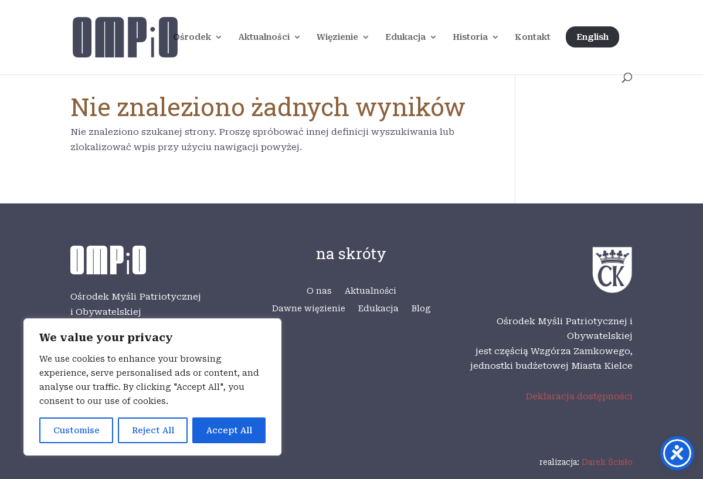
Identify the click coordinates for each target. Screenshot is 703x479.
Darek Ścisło (607, 462)
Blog (421, 308)
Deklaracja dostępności (579, 396)
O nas (319, 291)
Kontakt (533, 37)
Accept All (229, 430)
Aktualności (264, 37)
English (592, 37)
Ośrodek (192, 37)
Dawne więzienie (308, 308)
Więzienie (337, 37)
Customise (76, 430)
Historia (470, 37)
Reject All (153, 430)
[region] (152, 387)
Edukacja (405, 37)
